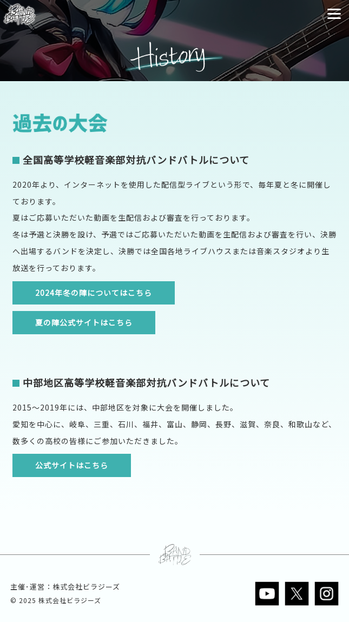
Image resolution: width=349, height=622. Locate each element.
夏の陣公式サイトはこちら (84, 322)
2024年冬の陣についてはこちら (93, 292)
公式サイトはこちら (71, 465)
